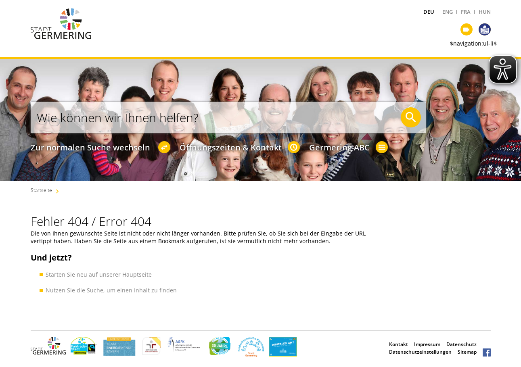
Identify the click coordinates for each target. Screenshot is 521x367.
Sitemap (467, 351)
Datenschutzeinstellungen (420, 351)
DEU (428, 11)
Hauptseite (137, 274)
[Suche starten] (411, 117)
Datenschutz (461, 344)
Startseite (41, 190)
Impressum (427, 344)
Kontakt (398, 344)
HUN (485, 11)
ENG (447, 11)
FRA (466, 11)
